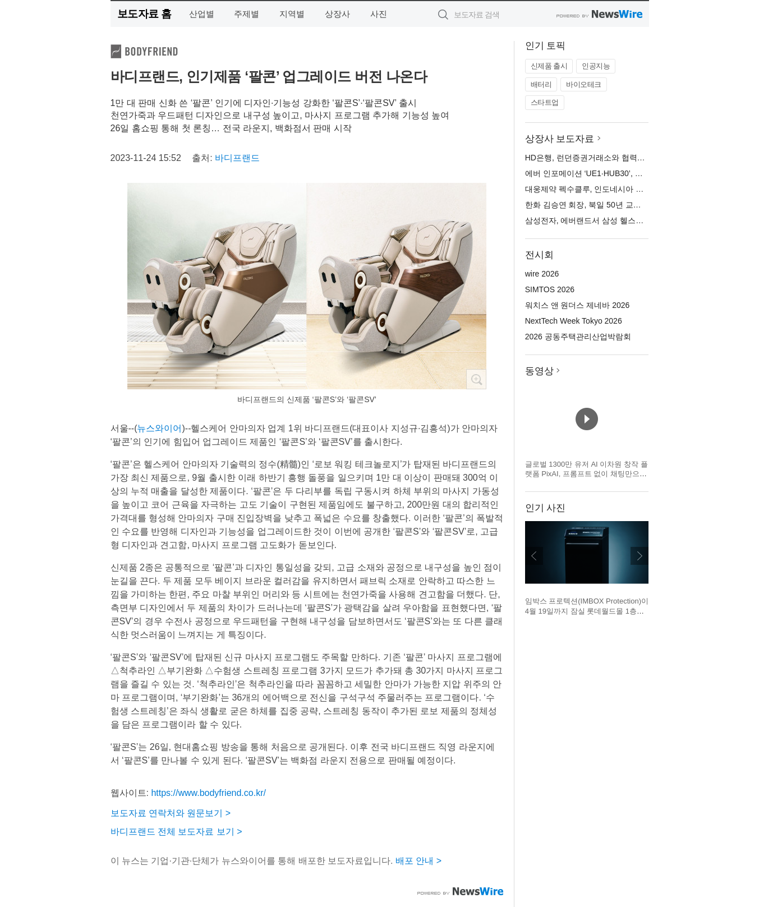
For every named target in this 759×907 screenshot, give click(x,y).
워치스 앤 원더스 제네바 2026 (577, 305)
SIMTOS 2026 (549, 289)
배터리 (541, 84)
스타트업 (545, 102)
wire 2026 (542, 273)
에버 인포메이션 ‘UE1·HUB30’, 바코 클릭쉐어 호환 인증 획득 (631, 173)
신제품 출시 (549, 66)
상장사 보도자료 (560, 138)
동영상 (539, 371)
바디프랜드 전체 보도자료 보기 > (176, 831)
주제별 (246, 14)
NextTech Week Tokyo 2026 (573, 320)
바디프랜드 (237, 158)
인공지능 (596, 66)
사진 (378, 14)
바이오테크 (583, 84)
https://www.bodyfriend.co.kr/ (208, 793)
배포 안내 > (418, 860)
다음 (639, 556)
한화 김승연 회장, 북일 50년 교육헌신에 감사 (604, 204)
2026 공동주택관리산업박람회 (578, 336)
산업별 (201, 14)
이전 (534, 556)
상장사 (337, 14)
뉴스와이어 (159, 428)
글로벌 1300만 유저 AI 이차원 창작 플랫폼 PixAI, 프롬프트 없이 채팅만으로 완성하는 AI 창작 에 (586, 474)
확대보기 (476, 379)
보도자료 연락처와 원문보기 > (171, 813)
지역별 (292, 14)
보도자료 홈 (144, 14)
